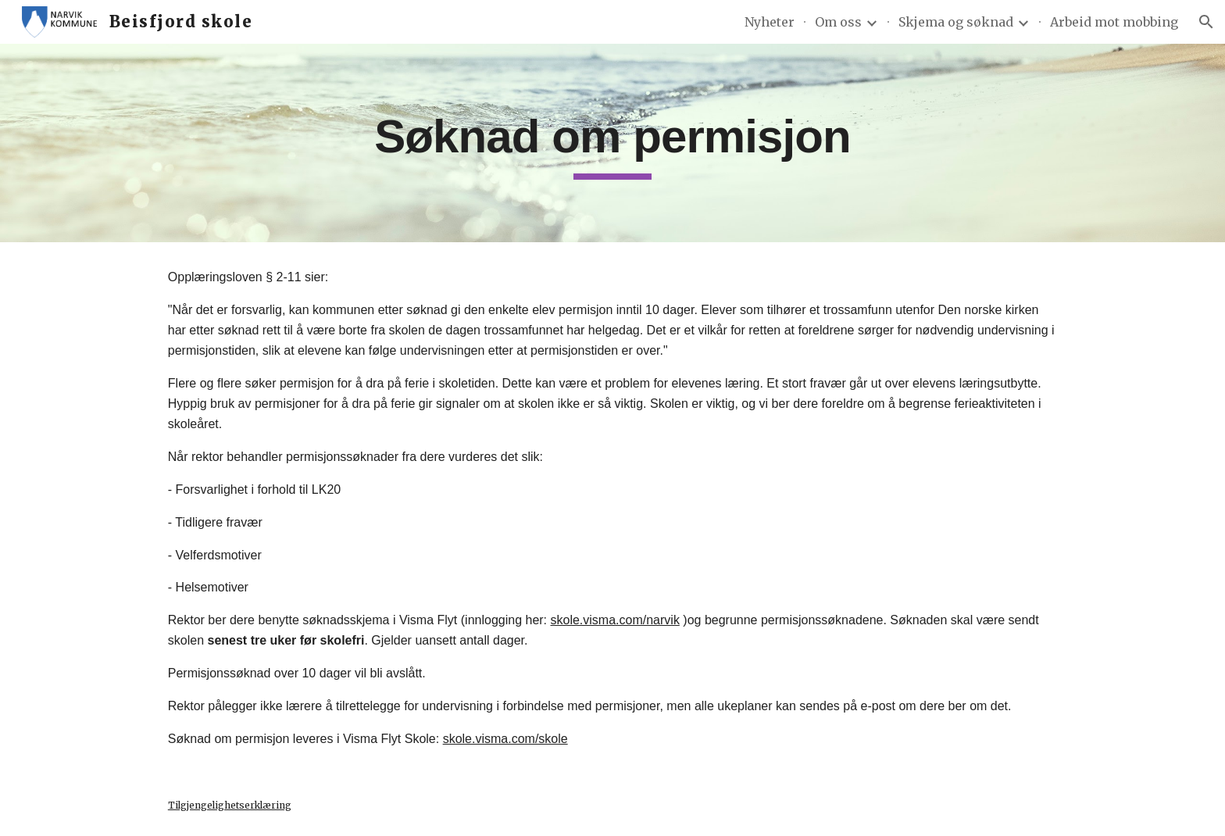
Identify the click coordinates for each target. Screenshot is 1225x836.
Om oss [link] (838, 22)
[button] (1206, 22)
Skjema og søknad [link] (955, 22)
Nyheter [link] (770, 22)
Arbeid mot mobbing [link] (1114, 22)
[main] (612, 143)
